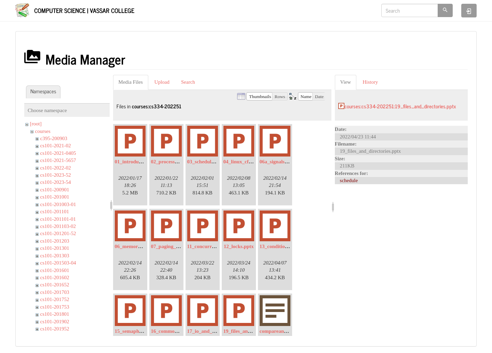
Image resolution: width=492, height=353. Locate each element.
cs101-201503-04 (58, 263)
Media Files (131, 82)
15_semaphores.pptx (137, 331)
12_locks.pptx (239, 246)
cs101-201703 (54, 292)
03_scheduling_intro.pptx (215, 161)
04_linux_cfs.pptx (242, 161)
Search (188, 82)
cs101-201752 (54, 299)
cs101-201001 (54, 197)
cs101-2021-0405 (58, 153)
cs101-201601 (54, 270)
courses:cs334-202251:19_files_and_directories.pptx (400, 106)
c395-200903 (53, 138)
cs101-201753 (54, 307)
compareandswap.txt (282, 331)
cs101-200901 (54, 189)
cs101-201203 (54, 241)
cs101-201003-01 (58, 204)
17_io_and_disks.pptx (211, 331)
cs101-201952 (54, 328)
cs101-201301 (54, 248)
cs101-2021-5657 (58, 160)
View (345, 82)
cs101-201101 (54, 211)
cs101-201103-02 (58, 226)
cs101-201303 (54, 255)
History (370, 82)
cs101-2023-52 (55, 175)
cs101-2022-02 (55, 168)
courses (43, 131)
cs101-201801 (54, 314)
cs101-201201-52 (58, 233)
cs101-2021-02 (55, 145)
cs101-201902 (54, 321)
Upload (161, 82)
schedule (349, 180)
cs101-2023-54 (55, 182)
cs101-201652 (54, 284)
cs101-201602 (54, 277)
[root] (36, 123)
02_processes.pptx (170, 161)
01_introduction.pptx (138, 161)
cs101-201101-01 (58, 219)
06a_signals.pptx (278, 161)
